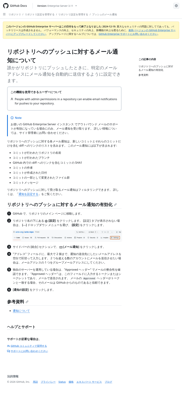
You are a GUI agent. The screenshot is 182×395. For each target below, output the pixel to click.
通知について (21, 311)
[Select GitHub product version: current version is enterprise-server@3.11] (57, 6)
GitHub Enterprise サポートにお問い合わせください (128, 34)
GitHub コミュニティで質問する (27, 345)
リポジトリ (15, 14)
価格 (71, 381)
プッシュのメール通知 (104, 14)
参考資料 (17, 301)
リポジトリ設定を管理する (40, 14)
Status (62, 381)
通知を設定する (28, 194)
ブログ (108, 381)
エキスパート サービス (89, 381)
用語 (35, 381)
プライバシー (48, 381)
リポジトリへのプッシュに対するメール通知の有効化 (62, 204)
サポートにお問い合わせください (27, 351)
